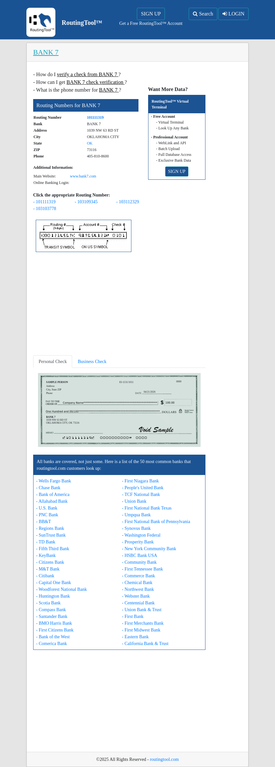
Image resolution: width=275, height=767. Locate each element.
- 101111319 (44, 201)
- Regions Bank (50, 528)
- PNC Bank (47, 514)
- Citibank (45, 575)
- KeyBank (46, 555)
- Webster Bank (136, 596)
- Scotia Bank (48, 602)
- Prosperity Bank (138, 542)
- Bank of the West (53, 636)
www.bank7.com (83, 176)
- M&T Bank (48, 569)
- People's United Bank (143, 487)
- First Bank (133, 616)
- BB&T (43, 521)
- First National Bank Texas (147, 508)
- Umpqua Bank (136, 514)
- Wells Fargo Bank (53, 481)
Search (203, 13)
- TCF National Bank (141, 494)
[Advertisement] (119, 305)
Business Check (92, 361)
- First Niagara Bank (140, 481)
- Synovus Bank (136, 528)
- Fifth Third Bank (52, 548)
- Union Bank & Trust (142, 609)
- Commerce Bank (138, 575)
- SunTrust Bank (51, 535)
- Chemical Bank (137, 582)
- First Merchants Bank (143, 623)
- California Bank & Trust (145, 643)
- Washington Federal (141, 535)
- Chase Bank (48, 487)
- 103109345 (86, 201)
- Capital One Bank (53, 582)
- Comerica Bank (51, 643)
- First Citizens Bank (54, 630)
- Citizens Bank (50, 562)
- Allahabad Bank (52, 501)
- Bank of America (53, 494)
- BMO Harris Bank (54, 623)
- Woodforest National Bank (61, 589)
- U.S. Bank (46, 508)
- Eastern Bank (135, 636)
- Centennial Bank (138, 602)
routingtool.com (164, 759)
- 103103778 (44, 208)
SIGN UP (151, 13)
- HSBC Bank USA (139, 555)
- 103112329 (127, 201)
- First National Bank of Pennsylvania (156, 521)
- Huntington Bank (53, 596)
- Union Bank (134, 501)
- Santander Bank (51, 616)
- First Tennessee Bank (142, 569)
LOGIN (233, 13)
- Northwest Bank (138, 589)
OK (89, 143)
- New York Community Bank (149, 548)
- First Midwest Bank (141, 630)
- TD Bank (45, 542)
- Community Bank (139, 562)
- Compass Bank (51, 609)
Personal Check (53, 361)
